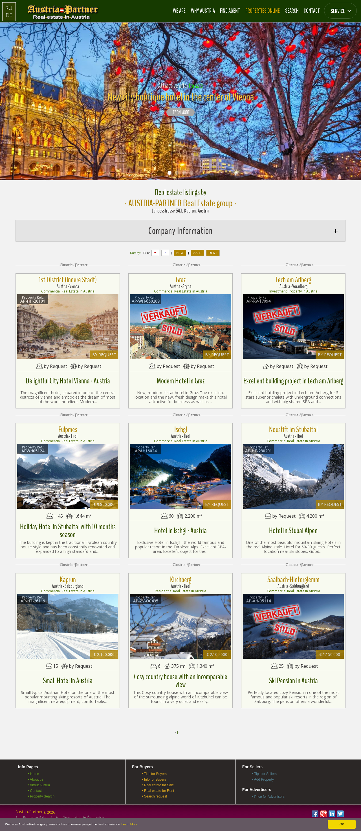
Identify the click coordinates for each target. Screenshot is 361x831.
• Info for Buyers (154, 779)
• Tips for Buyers (154, 774)
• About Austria (39, 785)
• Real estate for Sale (158, 785)
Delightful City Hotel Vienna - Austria (68, 381)
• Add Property (263, 779)
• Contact (35, 791)
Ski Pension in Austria (293, 680)
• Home (33, 774)
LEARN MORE (180, 113)
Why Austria (203, 10)
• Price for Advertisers (268, 797)
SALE (197, 252)
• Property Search (41, 796)
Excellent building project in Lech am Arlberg (293, 381)
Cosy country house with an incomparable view (180, 680)
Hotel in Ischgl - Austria (180, 530)
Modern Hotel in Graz (180, 381)
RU (8, 8)
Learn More (129, 824)
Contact (312, 10)
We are (179, 10)
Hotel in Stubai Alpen (293, 530)
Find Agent (230, 10)
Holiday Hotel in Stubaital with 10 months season (68, 530)
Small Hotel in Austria (68, 680)
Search (292, 10)
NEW (180, 252)
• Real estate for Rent (158, 791)
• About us (35, 779)
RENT (213, 252)
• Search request (154, 796)
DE (9, 15)
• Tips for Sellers (264, 774)
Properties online (262, 10)
